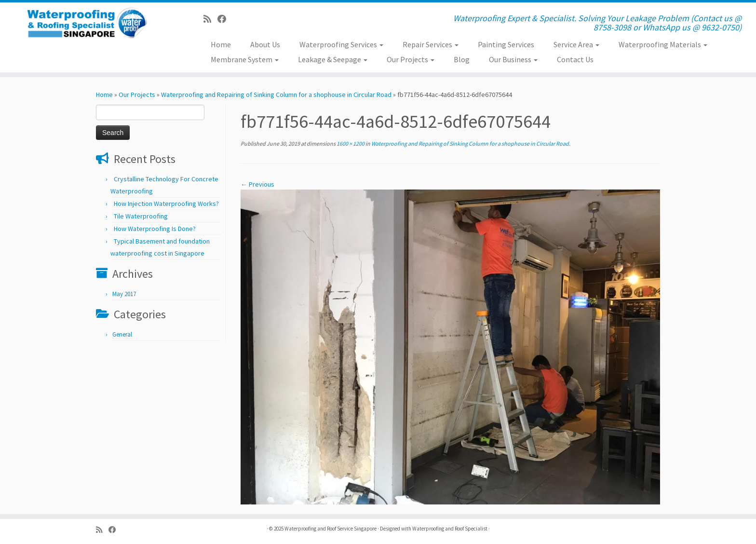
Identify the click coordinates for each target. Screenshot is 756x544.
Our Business (513, 59)
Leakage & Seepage (332, 59)
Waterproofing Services (341, 44)
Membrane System (245, 59)
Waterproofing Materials (663, 44)
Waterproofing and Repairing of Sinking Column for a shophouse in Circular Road (276, 94)
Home (221, 44)
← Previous (257, 184)
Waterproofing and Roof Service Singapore (330, 528)
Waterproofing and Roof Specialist (449, 528)
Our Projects (410, 59)
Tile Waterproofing (141, 216)
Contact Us (575, 59)
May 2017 (124, 294)
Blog (462, 59)
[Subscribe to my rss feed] (210, 19)
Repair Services (431, 44)
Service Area (576, 44)
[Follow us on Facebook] (224, 19)
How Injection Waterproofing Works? (166, 203)
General (122, 334)
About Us (265, 44)
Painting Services (506, 44)
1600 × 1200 (350, 143)
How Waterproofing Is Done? (155, 228)
